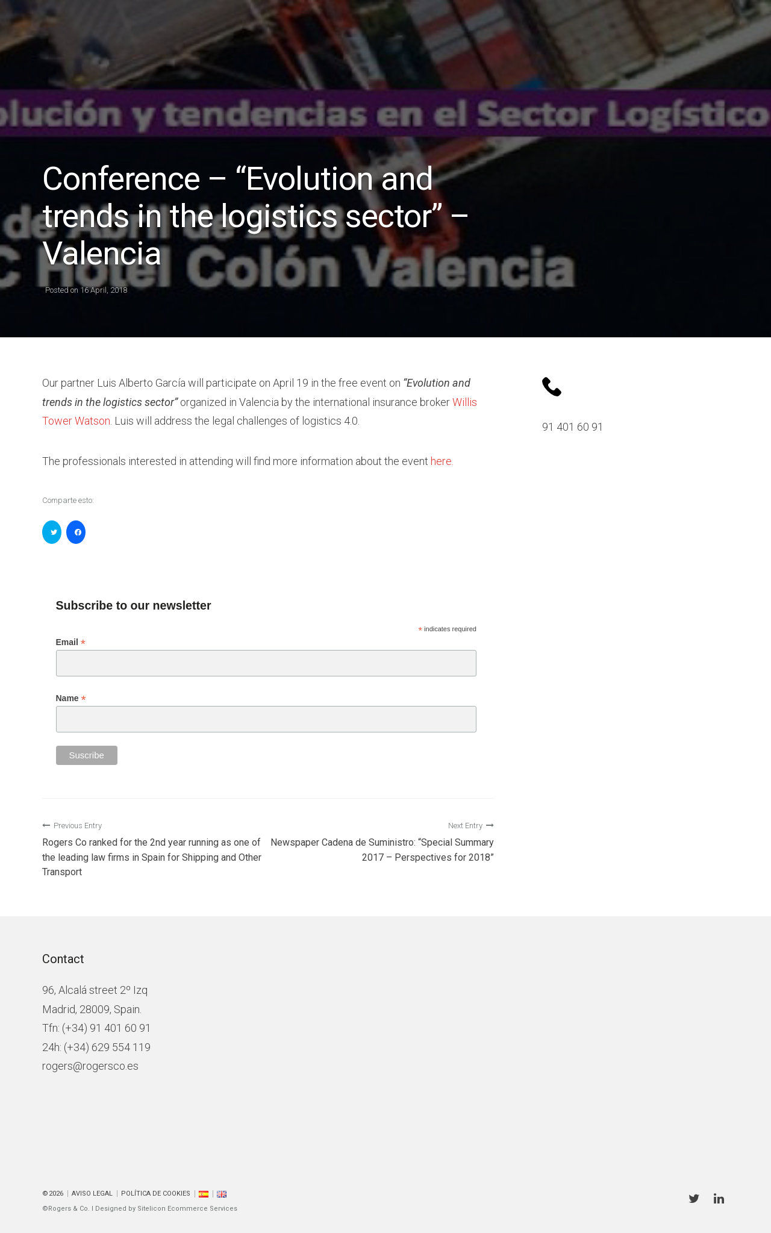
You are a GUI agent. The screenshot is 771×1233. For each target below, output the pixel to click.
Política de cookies (155, 1193)
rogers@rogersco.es (90, 1066)
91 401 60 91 (573, 426)
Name (71, 698)
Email (71, 642)
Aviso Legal (92, 1193)
